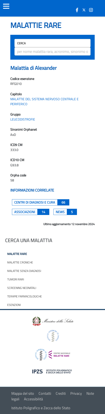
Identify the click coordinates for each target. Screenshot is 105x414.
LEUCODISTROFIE (22, 119)
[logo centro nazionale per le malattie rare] (52, 353)
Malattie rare (17, 254)
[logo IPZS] (52, 371)
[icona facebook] (77, 10)
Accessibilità (33, 399)
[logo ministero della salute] (52, 321)
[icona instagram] (91, 10)
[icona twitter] (84, 10)
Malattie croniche (20, 262)
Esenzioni (14, 305)
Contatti (45, 393)
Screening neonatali (21, 288)
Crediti (61, 393)
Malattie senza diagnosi (24, 271)
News (66, 212)
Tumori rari (15, 279)
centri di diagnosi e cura (41, 202)
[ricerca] (52, 51)
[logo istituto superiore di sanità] (52, 335)
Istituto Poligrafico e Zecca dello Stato (40, 408)
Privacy (76, 393)
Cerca (21, 43)
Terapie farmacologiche (24, 296)
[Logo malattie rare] (26, 8)
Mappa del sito (22, 393)
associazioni (31, 212)
